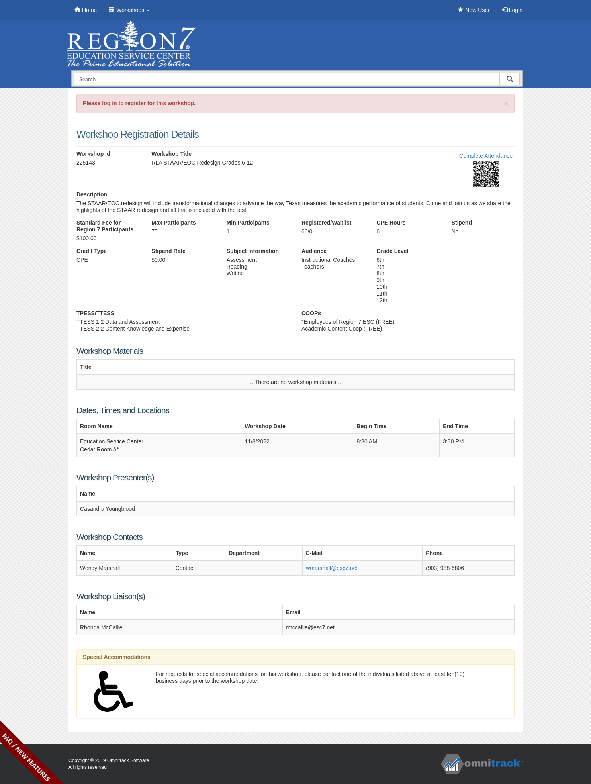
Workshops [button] (129, 10)
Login (512, 10)
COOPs (311, 313)
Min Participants (248, 223)
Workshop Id (93, 154)
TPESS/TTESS (95, 313)
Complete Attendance (486, 156)
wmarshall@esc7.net (332, 568)
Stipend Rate (168, 251)
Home (85, 10)
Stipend (462, 223)
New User (473, 10)
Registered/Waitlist (326, 223)
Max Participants (173, 223)
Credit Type (91, 251)
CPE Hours (390, 223)
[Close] (506, 103)
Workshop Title (171, 154)
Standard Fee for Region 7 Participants (104, 226)
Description (91, 194)
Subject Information (253, 251)
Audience (314, 251)
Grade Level (392, 251)
